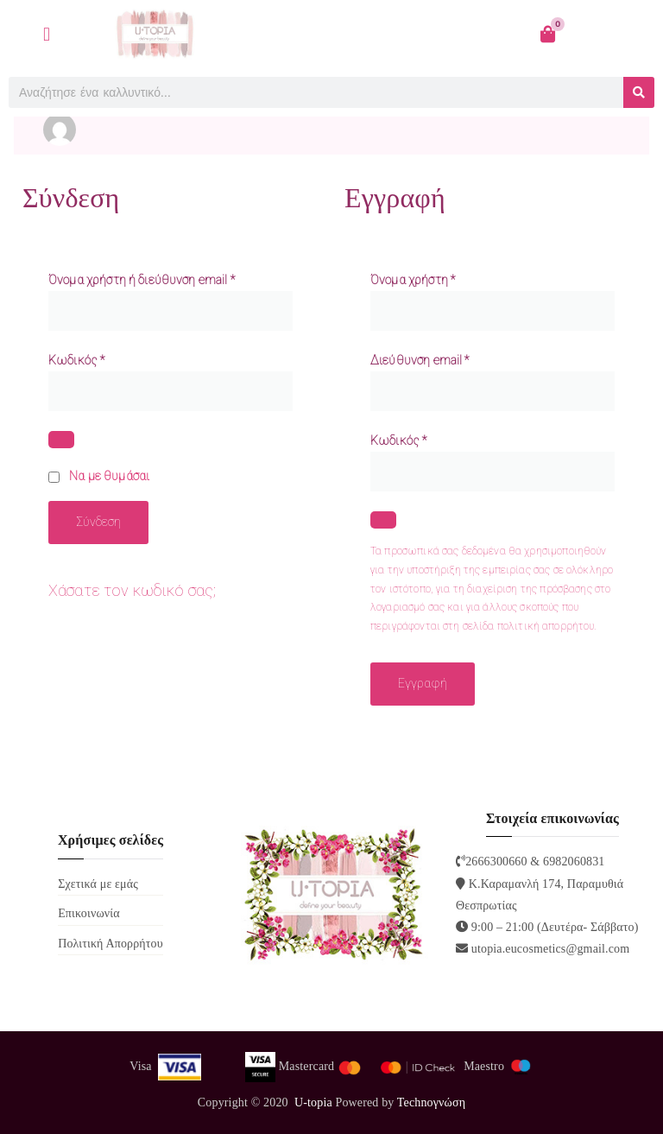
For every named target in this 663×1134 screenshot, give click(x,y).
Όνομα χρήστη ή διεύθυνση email (144, 278)
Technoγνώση (431, 1102)
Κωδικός (79, 358)
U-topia (313, 1102)
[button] (47, 34)
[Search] (638, 92)
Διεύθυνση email (423, 358)
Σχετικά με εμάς (98, 883)
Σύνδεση (98, 522)
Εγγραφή (422, 683)
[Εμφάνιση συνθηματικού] (61, 439)
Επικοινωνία (89, 913)
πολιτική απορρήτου (546, 626)
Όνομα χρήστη (415, 278)
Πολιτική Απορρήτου (110, 943)
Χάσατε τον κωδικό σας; (132, 590)
